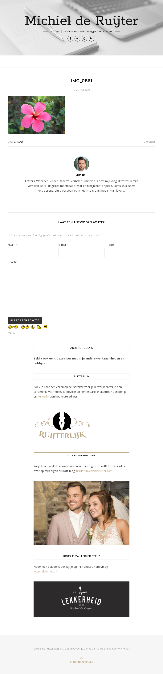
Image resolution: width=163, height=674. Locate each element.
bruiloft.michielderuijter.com (94, 471)
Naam (13, 244)
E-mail (63, 244)
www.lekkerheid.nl (45, 571)
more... (11, 331)
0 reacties (149, 141)
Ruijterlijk (43, 396)
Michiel (18, 141)
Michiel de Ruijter (81, 21)
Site (111, 244)
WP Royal (123, 648)
